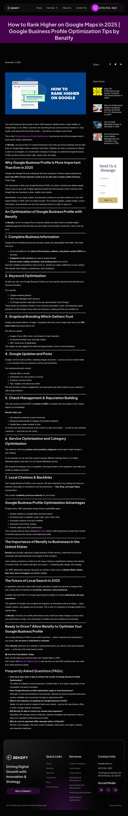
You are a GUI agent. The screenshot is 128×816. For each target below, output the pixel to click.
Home (39, 7)
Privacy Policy (52, 786)
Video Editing (75, 773)
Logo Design (75, 768)
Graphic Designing (77, 763)
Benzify (41, 531)
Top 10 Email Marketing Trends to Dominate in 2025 (112, 124)
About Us (67, 7)
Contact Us (81, 7)
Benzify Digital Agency (30, 661)
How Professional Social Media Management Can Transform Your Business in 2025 (111, 138)
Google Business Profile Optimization (32, 136)
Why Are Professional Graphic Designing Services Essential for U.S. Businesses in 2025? (113, 110)
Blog (48, 782)
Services (52, 8)
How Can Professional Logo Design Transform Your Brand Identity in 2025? (113, 93)
